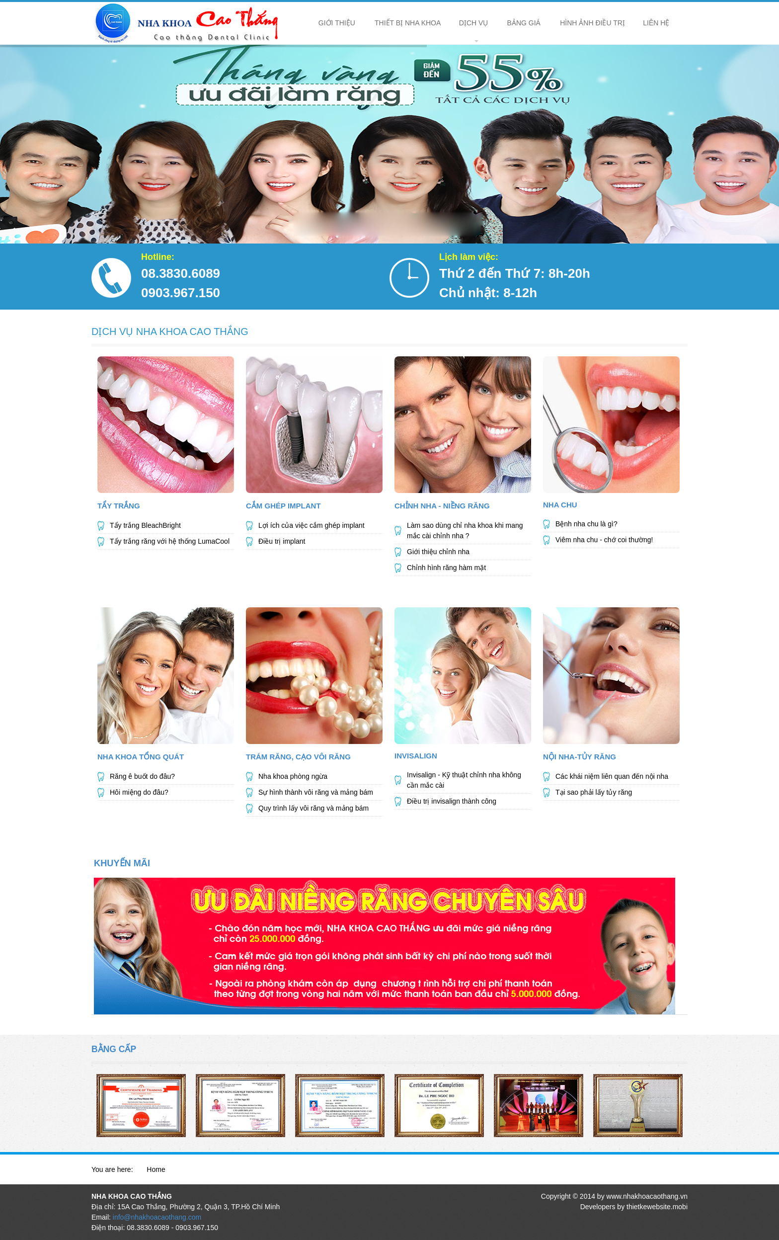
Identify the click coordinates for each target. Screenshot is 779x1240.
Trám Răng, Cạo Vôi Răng (298, 756)
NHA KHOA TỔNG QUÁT (140, 756)
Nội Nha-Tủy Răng (579, 756)
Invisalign (415, 755)
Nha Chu (560, 504)
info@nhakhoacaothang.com (157, 1217)
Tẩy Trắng (118, 505)
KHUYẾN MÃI (122, 863)
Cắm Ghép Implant (283, 505)
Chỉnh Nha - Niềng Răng (442, 505)
